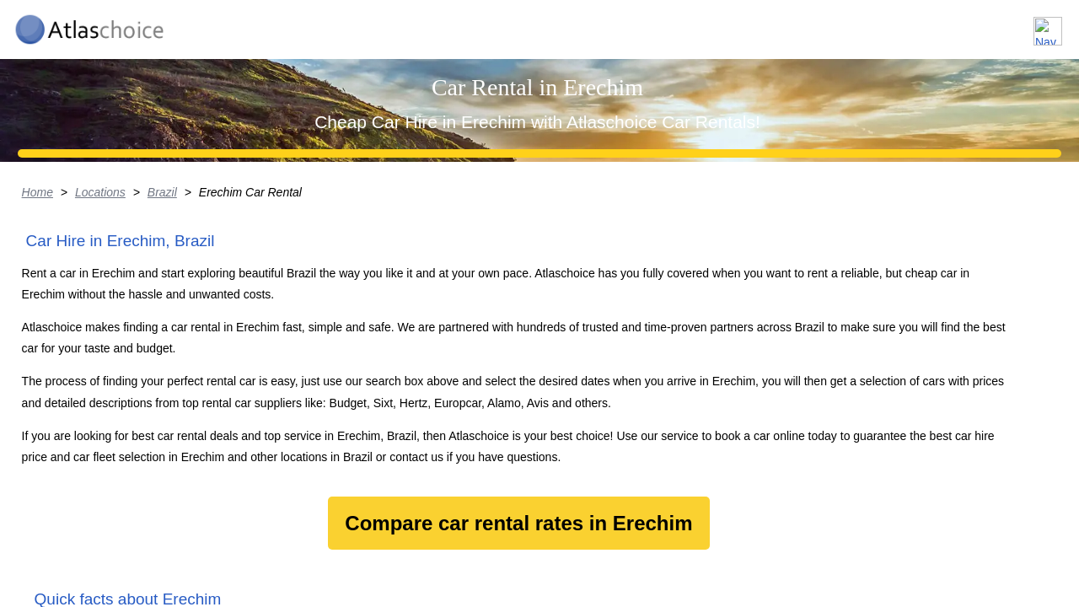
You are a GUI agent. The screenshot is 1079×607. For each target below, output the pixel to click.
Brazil (197, 324)
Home (70, 324)
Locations (791, 24)
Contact (1022, 24)
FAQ (952, 24)
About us (879, 24)
